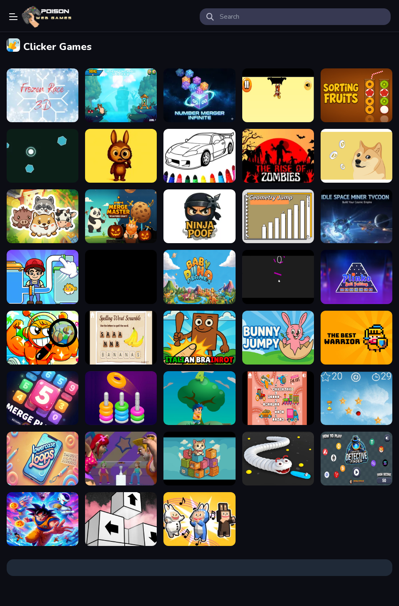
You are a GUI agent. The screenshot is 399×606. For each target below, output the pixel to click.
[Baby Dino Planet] (199, 277)
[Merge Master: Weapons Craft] (121, 216)
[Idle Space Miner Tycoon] (356, 216)
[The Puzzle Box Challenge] (42, 398)
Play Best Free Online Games (47, 16)
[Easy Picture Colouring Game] (199, 156)
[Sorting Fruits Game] (356, 95)
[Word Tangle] (121, 338)
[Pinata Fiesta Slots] (121, 277)
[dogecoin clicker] (356, 156)
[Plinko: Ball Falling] (356, 277)
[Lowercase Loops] (42, 458)
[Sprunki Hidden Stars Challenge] (42, 338)
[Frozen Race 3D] (42, 95)
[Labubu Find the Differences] (121, 156)
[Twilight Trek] (356, 398)
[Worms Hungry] (278, 458)
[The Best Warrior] (356, 338)
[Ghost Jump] (278, 277)
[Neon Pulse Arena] (42, 156)
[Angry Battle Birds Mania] (121, 95)
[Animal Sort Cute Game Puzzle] (42, 216)
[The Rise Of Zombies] (278, 156)
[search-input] (302, 17)
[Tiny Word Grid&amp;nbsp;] (278, 398)
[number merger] (199, 95)
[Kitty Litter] (199, 458)
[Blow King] (121, 458)
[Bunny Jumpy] (278, 338)
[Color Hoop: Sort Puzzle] (121, 398)
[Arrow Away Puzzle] (121, 519)
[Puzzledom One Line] (42, 277)
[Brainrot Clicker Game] (199, 338)
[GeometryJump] (278, 216)
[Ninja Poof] (199, 216)
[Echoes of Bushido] (278, 95)
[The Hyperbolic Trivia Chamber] (42, 519)
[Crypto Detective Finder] (356, 458)
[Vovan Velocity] (199, 398)
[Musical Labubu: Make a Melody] (199, 519)
